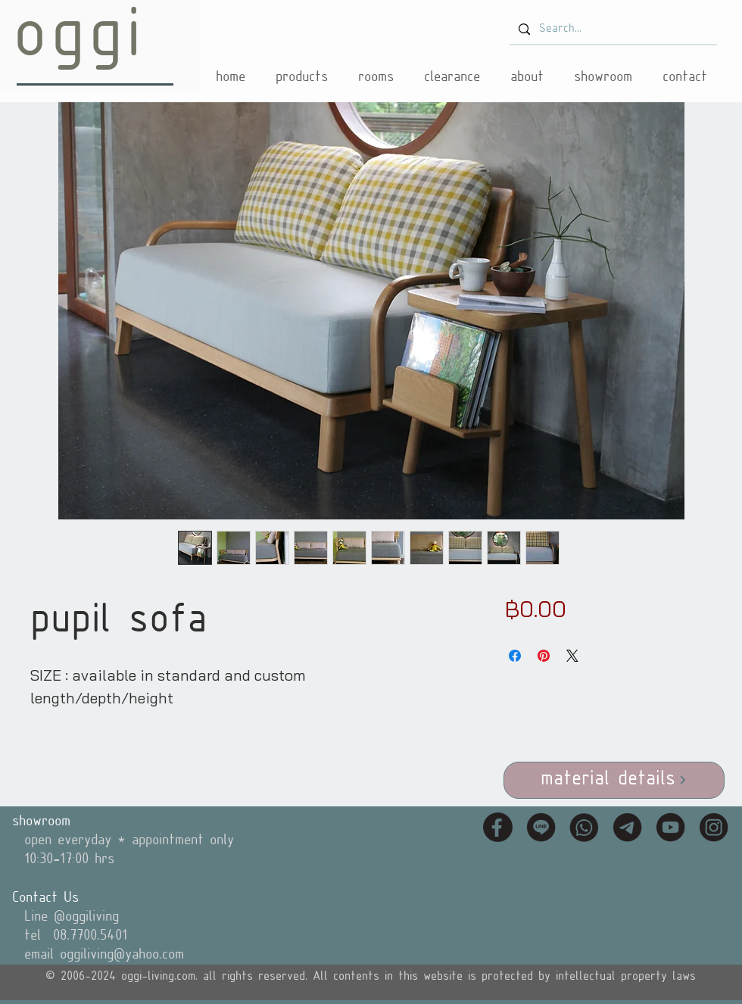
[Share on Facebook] (515, 656)
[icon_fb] (498, 827)
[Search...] (612, 29)
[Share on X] (572, 656)
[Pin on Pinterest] (544, 656)
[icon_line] (541, 827)
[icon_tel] (584, 827)
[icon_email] (627, 827)
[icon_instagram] (713, 827)
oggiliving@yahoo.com (122, 955)
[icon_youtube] (670, 827)
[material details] (614, 780)
